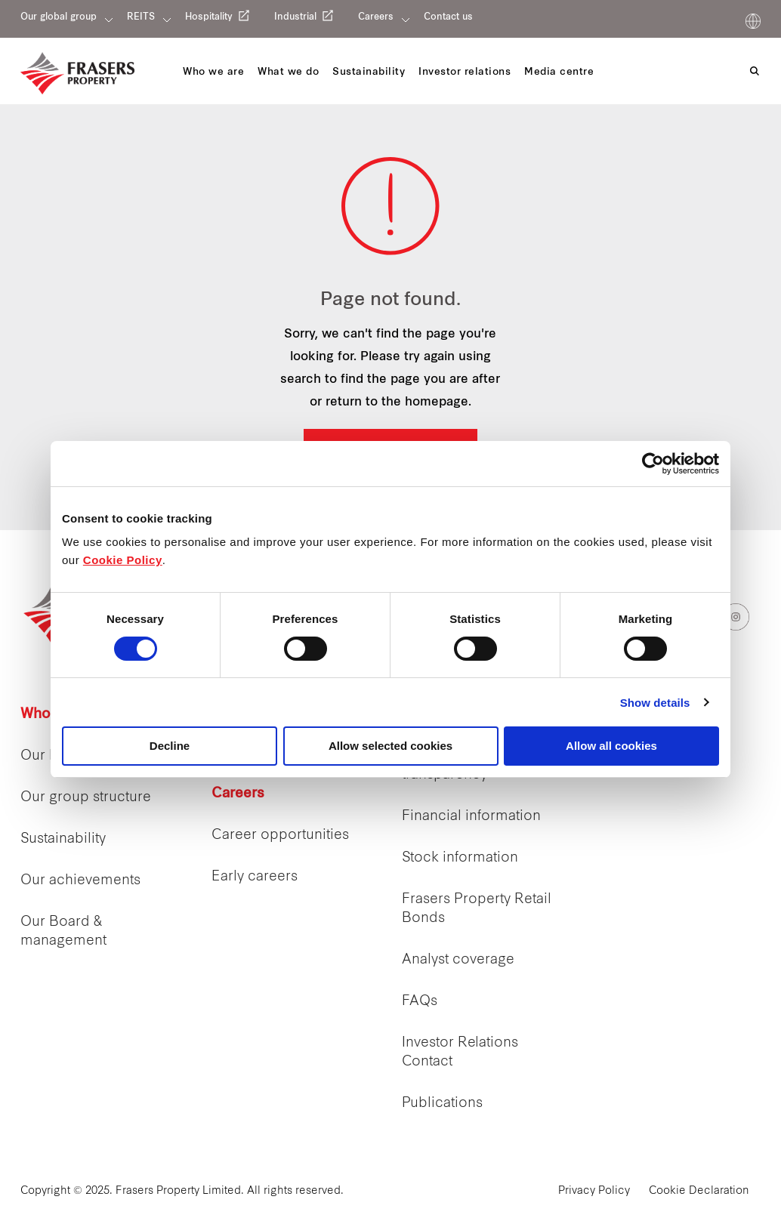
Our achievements (80, 881)
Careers (376, 17)
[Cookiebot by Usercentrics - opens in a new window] (653, 463)
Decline (170, 745)
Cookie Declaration (699, 1191)
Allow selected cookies (390, 745)
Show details (655, 702)
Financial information (471, 816)
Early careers (254, 877)
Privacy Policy (594, 1191)
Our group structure (85, 798)
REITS (141, 17)
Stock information (460, 858)
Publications (442, 1103)
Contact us (448, 17)
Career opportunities (280, 835)
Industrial (295, 17)
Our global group (58, 17)
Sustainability (63, 839)
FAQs (419, 1001)
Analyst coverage (458, 960)
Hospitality (209, 17)
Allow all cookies (611, 745)
